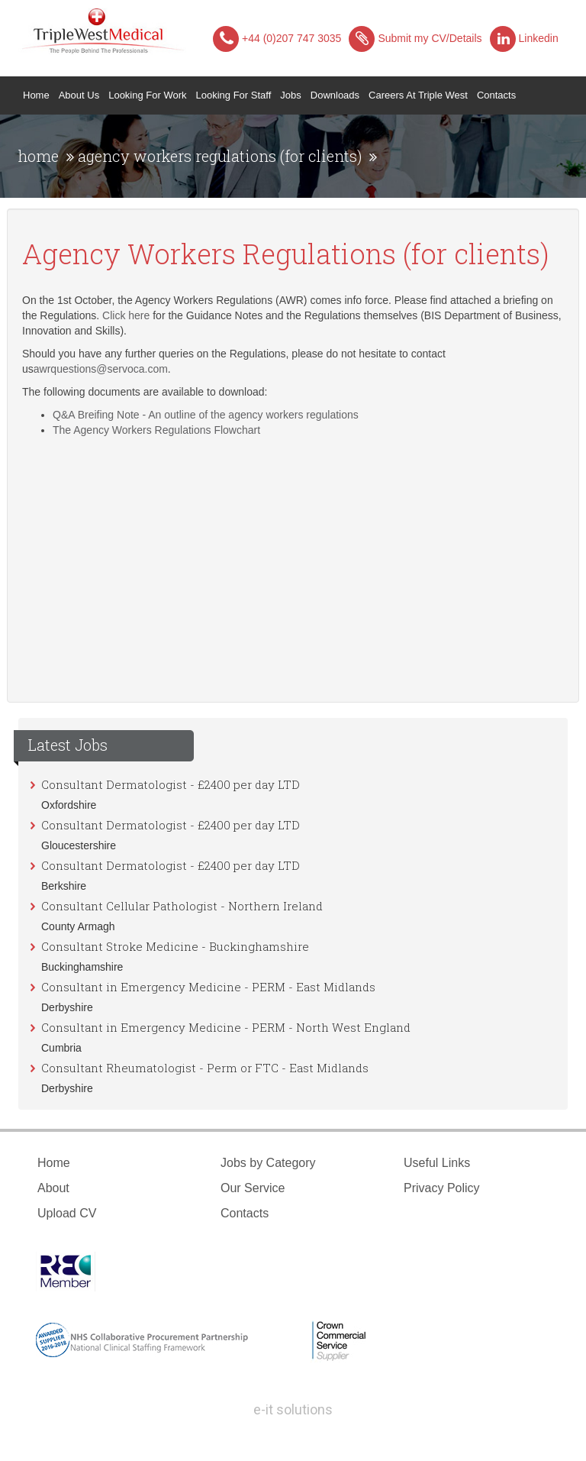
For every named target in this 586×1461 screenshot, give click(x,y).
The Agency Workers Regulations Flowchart (156, 430)
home (38, 156)
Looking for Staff (234, 95)
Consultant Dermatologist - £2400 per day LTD (170, 784)
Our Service (253, 1187)
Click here (126, 315)
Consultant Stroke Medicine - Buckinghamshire (175, 946)
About (53, 1187)
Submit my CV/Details (415, 38)
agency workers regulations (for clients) (220, 156)
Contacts (496, 95)
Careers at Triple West (418, 95)
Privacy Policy (442, 1187)
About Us (79, 95)
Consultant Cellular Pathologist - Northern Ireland (182, 905)
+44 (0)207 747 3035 (277, 38)
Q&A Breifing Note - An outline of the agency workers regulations (206, 415)
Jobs (290, 95)
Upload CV (66, 1213)
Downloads (335, 95)
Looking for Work (147, 95)
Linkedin (524, 38)
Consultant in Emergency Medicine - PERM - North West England (226, 1027)
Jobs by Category (268, 1162)
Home (38, 94)
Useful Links (437, 1162)
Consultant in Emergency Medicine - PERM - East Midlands (208, 986)
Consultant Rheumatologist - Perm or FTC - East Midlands (205, 1067)
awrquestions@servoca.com (101, 369)
